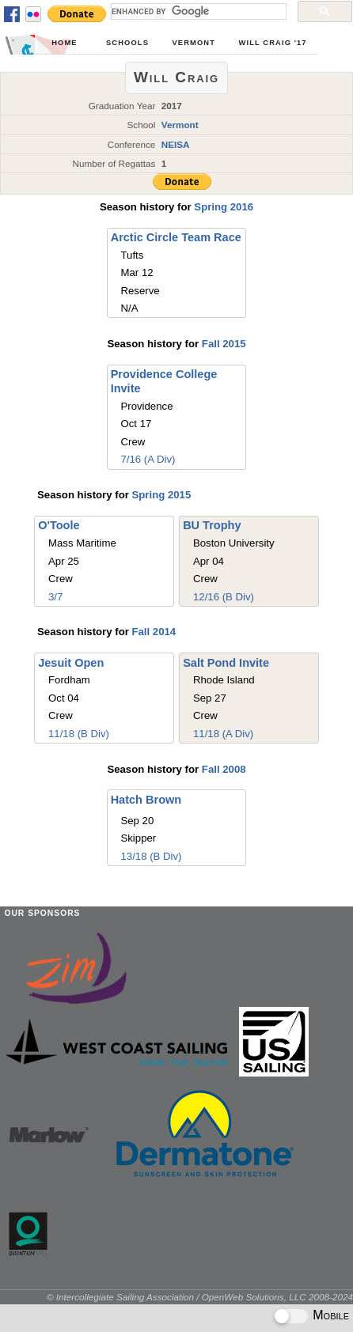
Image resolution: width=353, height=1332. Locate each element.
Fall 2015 (224, 344)
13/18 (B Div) (150, 856)
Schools (127, 43)
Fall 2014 (153, 632)
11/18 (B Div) (78, 734)
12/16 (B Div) (223, 597)
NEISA (175, 144)
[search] (197, 11)
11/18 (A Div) (223, 734)
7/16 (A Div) (147, 459)
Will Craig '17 (273, 43)
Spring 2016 (223, 207)
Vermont (194, 43)
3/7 (55, 597)
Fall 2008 (224, 769)
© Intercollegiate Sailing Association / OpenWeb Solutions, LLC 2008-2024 (200, 1297)
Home (64, 43)
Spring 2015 (161, 495)
